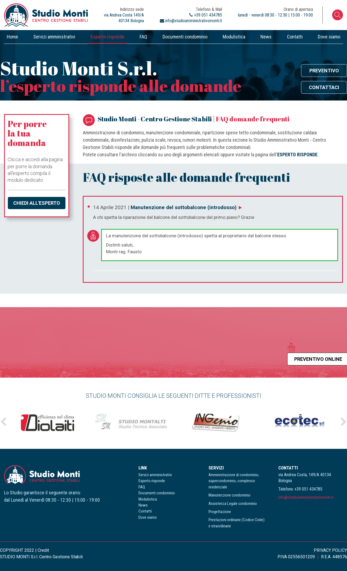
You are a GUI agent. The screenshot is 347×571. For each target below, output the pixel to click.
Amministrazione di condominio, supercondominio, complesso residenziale (234, 480)
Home (12, 37)
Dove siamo (329, 37)
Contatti (295, 37)
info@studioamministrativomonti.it (305, 497)
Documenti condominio (185, 37)
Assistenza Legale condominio (233, 503)
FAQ (143, 37)
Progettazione (220, 511)
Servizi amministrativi (54, 37)
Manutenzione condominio (229, 495)
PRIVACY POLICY (330, 550)
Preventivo (324, 70)
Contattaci (324, 87)
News (266, 37)
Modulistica (234, 37)
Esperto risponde (107, 37)
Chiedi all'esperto (36, 203)
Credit (43, 550)
